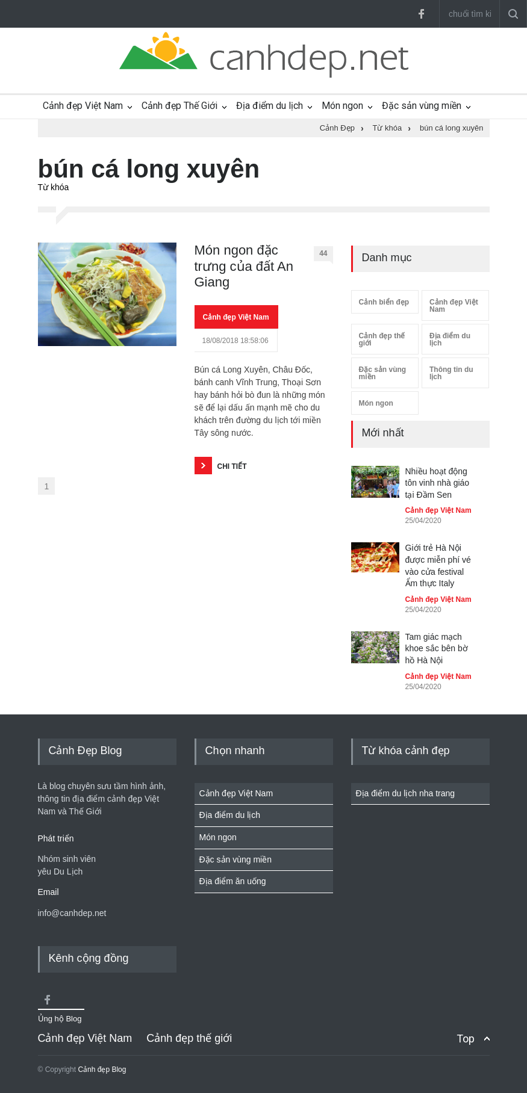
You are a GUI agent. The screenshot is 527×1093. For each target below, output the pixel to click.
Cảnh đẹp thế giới (382, 339)
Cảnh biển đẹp (384, 302)
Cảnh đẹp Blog (102, 1069)
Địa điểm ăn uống (232, 881)
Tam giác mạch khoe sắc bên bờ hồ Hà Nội (436, 648)
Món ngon (342, 105)
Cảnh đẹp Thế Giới (179, 105)
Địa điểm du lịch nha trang (405, 793)
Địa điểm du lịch (269, 105)
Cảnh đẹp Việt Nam (83, 105)
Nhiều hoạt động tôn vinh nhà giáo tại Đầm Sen (437, 483)
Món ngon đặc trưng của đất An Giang (244, 266)
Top (466, 1038)
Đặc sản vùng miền (421, 105)
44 (325, 255)
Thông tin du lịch (451, 373)
